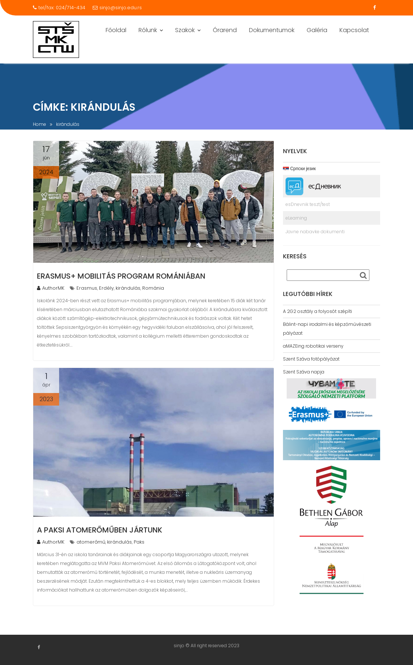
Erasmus (86, 288)
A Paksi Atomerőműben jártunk (99, 530)
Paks (139, 541)
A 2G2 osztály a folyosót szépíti (317, 311)
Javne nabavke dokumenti (315, 231)
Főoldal (116, 30)
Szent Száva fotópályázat (311, 359)
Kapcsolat (354, 30)
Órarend (225, 30)
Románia (153, 288)
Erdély (106, 288)
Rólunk (148, 30)
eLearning (296, 218)
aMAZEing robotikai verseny (313, 346)
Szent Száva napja (303, 372)
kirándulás (128, 288)
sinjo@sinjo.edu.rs (117, 7)
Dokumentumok (271, 30)
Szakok (185, 30)
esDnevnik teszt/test (308, 204)
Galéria (317, 30)
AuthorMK (50, 288)
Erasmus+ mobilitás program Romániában (121, 276)
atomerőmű (90, 541)
